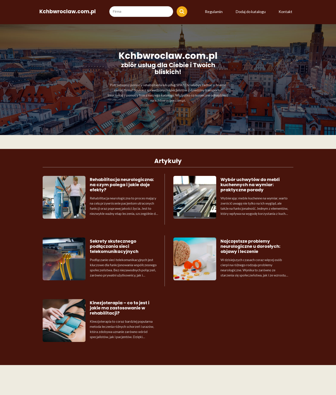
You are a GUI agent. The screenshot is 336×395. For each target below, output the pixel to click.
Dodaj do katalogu (251, 11)
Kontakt (285, 11)
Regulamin (214, 11)
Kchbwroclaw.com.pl (67, 11)
